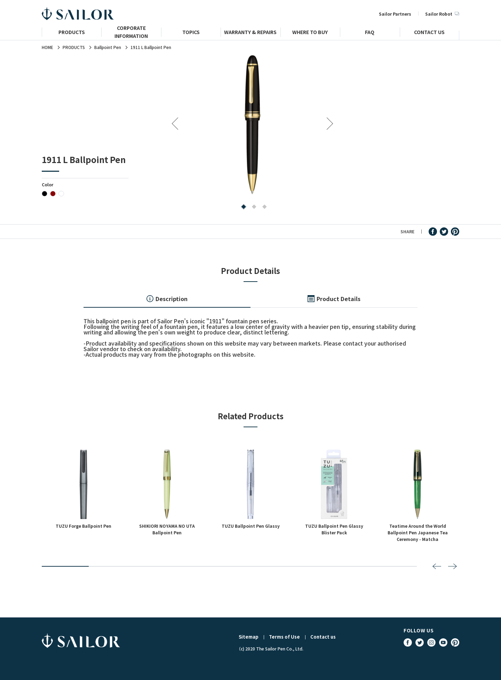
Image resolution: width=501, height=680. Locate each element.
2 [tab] (252, 207)
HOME (47, 47)
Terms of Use (284, 636)
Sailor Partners (395, 14)
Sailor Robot (442, 14)
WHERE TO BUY (310, 33)
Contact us (323, 636)
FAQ (369, 33)
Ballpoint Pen (107, 47)
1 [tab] (242, 207)
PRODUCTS (71, 33)
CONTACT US (429, 33)
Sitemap (249, 636)
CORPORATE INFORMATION (131, 35)
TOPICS (191, 33)
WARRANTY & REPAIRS (250, 33)
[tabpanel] (252, 124)
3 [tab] (263, 207)
